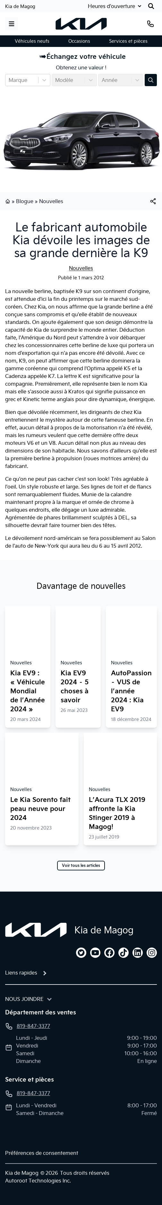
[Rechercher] (151, 6)
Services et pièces (128, 41)
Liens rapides (21, 972)
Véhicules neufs (32, 41)
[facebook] (109, 953)
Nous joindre (24, 999)
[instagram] (152, 953)
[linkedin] (137, 953)
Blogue (24, 201)
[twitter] (81, 953)
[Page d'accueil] (36, 929)
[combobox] (9, 80)
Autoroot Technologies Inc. (38, 1180)
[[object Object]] (153, 201)
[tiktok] (123, 953)
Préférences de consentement (41, 1152)
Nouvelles (51, 201)
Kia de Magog (20, 6)
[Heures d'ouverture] (115, 6)
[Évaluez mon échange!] (151, 80)
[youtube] (95, 953)
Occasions (79, 41)
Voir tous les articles (81, 865)
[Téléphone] (150, 23)
